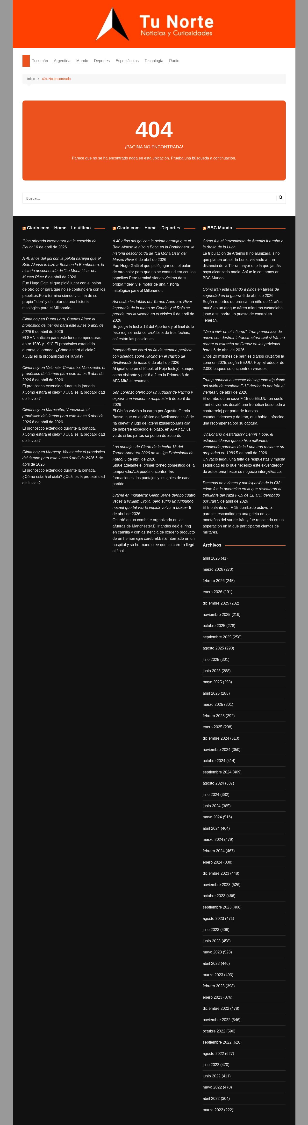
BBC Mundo (219, 227)
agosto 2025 (213, 648)
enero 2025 (212, 727)
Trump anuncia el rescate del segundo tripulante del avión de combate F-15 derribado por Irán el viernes (244, 386)
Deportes (102, 61)
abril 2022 (211, 1098)
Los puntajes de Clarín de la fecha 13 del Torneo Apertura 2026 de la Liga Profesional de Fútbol (153, 453)
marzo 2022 (213, 1110)
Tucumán (40, 61)
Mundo (82, 61)
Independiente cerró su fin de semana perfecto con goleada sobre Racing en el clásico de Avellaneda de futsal (153, 356)
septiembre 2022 (217, 1042)
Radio (174, 61)
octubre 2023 (214, 896)
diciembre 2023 (216, 873)
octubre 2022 (214, 1031)
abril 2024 (211, 828)
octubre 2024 (214, 761)
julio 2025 (211, 659)
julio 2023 (211, 930)
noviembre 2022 (216, 1020)
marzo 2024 (213, 839)
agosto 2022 (213, 1054)
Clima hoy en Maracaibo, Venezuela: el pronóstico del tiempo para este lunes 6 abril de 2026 (63, 416)
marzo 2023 (213, 975)
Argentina (62, 61)
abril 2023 (211, 963)
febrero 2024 (214, 851)
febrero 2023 (214, 986)
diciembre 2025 (216, 603)
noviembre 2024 (216, 750)
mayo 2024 (212, 817)
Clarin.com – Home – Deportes (148, 227)
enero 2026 (212, 592)
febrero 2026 (214, 581)
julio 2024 (211, 795)
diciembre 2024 (216, 738)
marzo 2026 (213, 569)
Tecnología (153, 61)
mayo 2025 (212, 682)
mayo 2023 (212, 952)
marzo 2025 (213, 704)
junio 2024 (212, 806)
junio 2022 (212, 1076)
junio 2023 (212, 941)
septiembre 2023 (217, 907)
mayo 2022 (212, 1087)
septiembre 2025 (217, 637)
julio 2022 (211, 1065)
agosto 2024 (213, 783)
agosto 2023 (213, 918)
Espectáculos (127, 61)
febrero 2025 (214, 716)
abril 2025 (211, 693)
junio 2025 (212, 671)
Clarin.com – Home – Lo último (59, 227)
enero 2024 (212, 862)
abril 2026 (211, 558)
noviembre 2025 (216, 615)
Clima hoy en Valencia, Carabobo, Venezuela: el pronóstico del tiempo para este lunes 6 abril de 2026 (63, 374)
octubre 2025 (214, 626)
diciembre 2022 (216, 1008)
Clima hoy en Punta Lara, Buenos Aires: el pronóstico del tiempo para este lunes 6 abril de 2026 (63, 325)
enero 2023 (212, 997)
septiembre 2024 (217, 772)
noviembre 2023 (216, 885)
